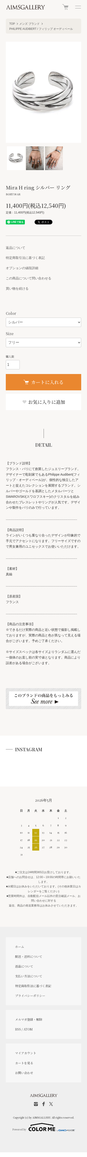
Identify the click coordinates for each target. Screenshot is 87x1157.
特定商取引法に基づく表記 (25, 258)
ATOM (28, 1029)
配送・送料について (28, 956)
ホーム (19, 946)
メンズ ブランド (29, 23)
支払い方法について (28, 976)
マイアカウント (25, 1053)
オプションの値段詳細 (22, 268)
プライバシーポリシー (30, 995)
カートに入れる (43, 382)
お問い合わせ (24, 1073)
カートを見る (24, 1063)
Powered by (43, 1127)
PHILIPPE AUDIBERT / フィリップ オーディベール (41, 29)
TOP (12, 23)
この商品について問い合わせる (28, 278)
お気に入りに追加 (43, 401)
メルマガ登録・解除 (28, 1019)
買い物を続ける (17, 288)
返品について (15, 248)
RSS (18, 1029)
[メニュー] (78, 7)
